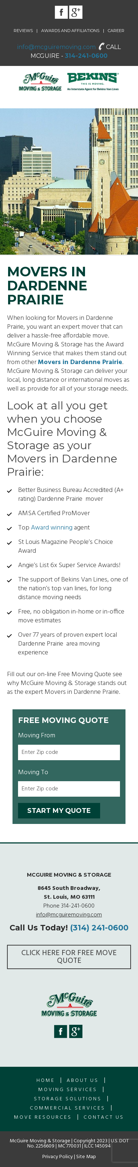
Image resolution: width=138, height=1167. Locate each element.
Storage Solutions (68, 1099)
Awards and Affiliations (70, 30)
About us (83, 1080)
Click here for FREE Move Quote (69, 957)
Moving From (36, 735)
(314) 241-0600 (99, 927)
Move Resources (43, 1117)
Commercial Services (67, 1108)
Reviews (23, 30)
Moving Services (67, 1090)
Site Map (86, 1157)
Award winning (51, 528)
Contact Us (104, 1117)
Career (116, 30)
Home (45, 1080)
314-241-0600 (86, 55)
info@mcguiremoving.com (56, 46)
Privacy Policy (57, 1157)
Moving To (33, 772)
